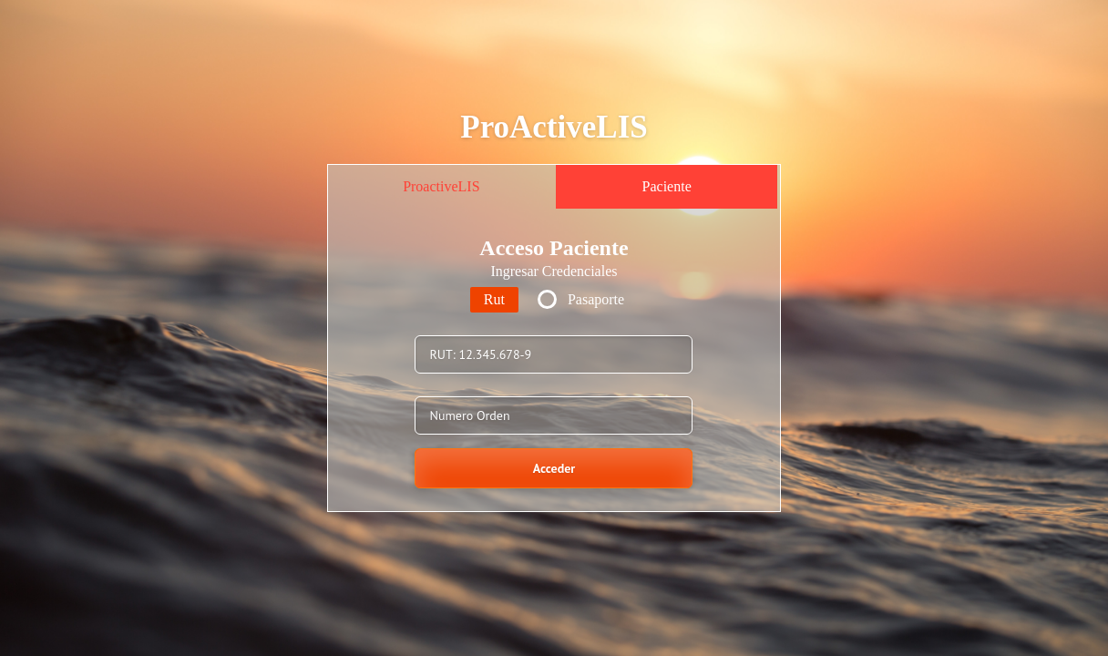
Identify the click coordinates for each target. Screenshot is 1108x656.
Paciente (667, 186)
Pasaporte (596, 299)
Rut (494, 299)
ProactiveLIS (441, 186)
